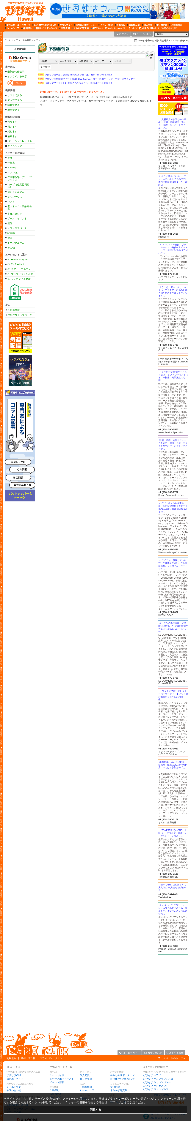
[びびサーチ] (23, 25)
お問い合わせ (14, 1090)
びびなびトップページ (20, 315)
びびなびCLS (14, 1075)
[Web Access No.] (116, 28)
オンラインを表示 (17, 76)
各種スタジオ (14, 213)
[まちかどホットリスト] (85, 25)
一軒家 (11, 163)
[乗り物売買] (160, 25)
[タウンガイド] (65, 25)
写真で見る (13, 105)
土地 (9, 158)
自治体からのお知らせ (122, 1078)
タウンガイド (57, 1075)
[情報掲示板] (133, 25)
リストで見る (14, 95)
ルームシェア (87, 1090)
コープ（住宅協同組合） (18, 185)
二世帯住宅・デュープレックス (19, 178)
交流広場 (115, 1087)
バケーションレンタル (19, 141)
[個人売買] (147, 25)
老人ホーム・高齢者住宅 (19, 207)
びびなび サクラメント (155, 1085)
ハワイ (37, 40)
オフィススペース (17, 228)
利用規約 (11, 1058)
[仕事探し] (120, 25)
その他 (11, 247)
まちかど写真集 (118, 1090)
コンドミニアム (15, 192)
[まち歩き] (10, 25)
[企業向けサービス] (149, 28)
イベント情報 (57, 1082)
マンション (13, 172)
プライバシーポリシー (52, 1058)
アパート (12, 167)
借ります (12, 136)
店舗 (9, 223)
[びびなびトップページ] (24, 11)
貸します (12, 131)
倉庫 (9, 238)
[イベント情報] (105, 25)
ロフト (11, 201)
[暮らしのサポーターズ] (45, 28)
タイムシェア (14, 146)
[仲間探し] (26, 28)
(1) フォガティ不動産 (19, 279)
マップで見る (14, 100)
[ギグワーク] (97, 28)
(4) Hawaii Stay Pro (17, 259)
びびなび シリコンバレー (157, 1082)
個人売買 (85, 1075)
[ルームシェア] (12, 28)
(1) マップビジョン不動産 (20, 274)
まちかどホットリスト (62, 1078)
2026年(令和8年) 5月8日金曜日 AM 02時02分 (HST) (163, 40)
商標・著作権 (28, 1058)
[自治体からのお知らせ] (44, 25)
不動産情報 (20, 49)
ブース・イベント (17, 218)
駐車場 (11, 233)
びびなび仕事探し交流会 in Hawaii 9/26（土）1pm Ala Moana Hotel (75, 74)
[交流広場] (64, 28)
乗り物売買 (86, 1078)
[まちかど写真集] (80, 28)
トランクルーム (15, 242)
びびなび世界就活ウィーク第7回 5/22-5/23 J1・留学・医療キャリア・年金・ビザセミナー (86, 79)
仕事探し (54, 1090)
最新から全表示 (15, 71)
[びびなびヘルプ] (133, 28)
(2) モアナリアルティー (20, 269)
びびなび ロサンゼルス (155, 1089)
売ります (12, 122)
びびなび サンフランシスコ (158, 1078)
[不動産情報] (175, 25)
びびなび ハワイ (152, 1075)
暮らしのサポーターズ (122, 1075)
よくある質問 (14, 1087)
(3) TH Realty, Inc (16, 264)
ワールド (8, 40)
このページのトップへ (173, 1058)
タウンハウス (14, 196)
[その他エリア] (169, 28)
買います (12, 126)
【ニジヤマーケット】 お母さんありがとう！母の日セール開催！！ (75, 83)
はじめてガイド (15, 1078)
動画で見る (13, 110)
